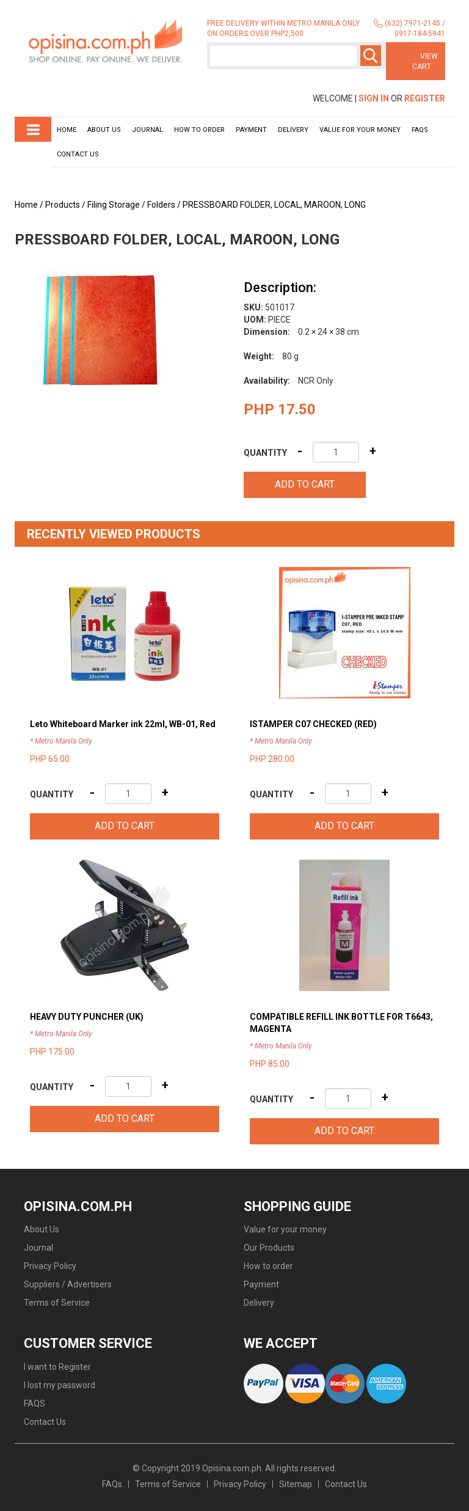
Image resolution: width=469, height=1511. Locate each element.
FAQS (34, 1403)
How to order (199, 130)
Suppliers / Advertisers (68, 1284)
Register (424, 98)
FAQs (112, 1484)
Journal (147, 130)
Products (62, 205)
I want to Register (57, 1367)
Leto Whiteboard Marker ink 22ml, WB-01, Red (123, 724)
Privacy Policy (50, 1266)
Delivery (293, 130)
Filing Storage (113, 205)
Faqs (420, 130)
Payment (251, 130)
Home (66, 130)
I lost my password (59, 1385)
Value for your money (360, 130)
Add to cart (305, 484)
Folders (161, 205)
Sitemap (295, 1484)
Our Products (269, 1248)
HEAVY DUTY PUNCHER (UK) (87, 1017)
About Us (104, 130)
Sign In (373, 98)
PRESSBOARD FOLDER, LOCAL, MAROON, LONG (274, 205)
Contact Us (78, 154)
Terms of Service (57, 1303)
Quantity (265, 453)
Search (370, 55)
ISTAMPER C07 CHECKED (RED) (313, 724)
